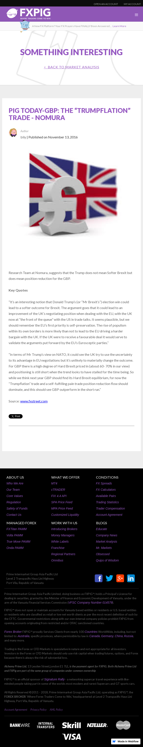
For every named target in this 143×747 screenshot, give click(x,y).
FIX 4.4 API (59, 496)
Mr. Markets (104, 548)
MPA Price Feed (62, 508)
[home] (25, 15)
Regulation (13, 502)
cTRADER (58, 489)
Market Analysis (106, 541)
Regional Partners (63, 554)
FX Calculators (106, 489)
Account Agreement (109, 514)
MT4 (54, 483)
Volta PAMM (14, 535)
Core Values (14, 496)
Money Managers (63, 535)
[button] (136, 14)
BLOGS (101, 523)
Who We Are (14, 483)
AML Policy (56, 709)
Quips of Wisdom (107, 560)
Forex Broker (13, 631)
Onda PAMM (14, 548)
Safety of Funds (17, 508)
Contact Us (13, 514)
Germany (107, 636)
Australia (23, 636)
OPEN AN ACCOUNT (106, 4)
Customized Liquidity (65, 514)
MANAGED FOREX (21, 523)
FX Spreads (104, 483)
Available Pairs (106, 496)
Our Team (13, 489)
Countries (91, 631)
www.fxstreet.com (34, 401)
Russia (128, 636)
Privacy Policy (38, 709)
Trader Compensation (110, 508)
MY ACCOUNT (132, 4)
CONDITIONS (107, 477)
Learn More (119, 26)
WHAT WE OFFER (65, 477)
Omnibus (57, 560)
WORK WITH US (64, 523)
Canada (94, 636)
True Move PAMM (18, 541)
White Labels (60, 541)
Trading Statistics (107, 502)
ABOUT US (15, 477)
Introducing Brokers (64, 529)
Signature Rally (54, 679)
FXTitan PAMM (16, 529)
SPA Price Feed (61, 502)
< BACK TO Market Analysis (71, 67)
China (119, 636)
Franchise (57, 548)
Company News (106, 535)
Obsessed (103, 554)
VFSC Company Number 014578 (90, 602)
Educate (101, 529)
